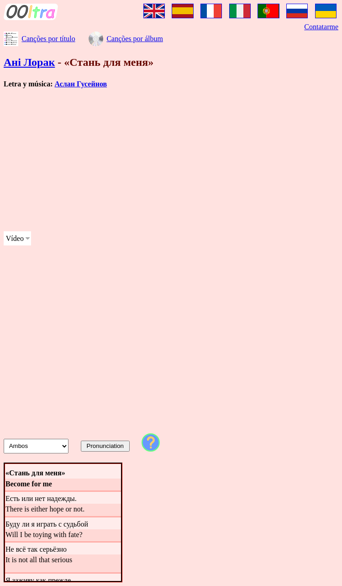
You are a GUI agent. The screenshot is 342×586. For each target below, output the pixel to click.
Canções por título (48, 39)
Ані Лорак (29, 62)
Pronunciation (105, 445)
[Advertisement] (171, 160)
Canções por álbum (134, 39)
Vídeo (15, 238)
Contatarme (321, 27)
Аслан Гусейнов (81, 84)
